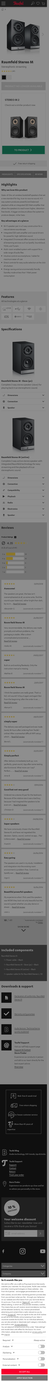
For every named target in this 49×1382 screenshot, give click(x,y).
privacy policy (37, 1332)
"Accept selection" (21, 1324)
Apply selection (24, 1378)
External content (10, 1365)
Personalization (9, 1359)
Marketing (7, 1352)
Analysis (6, 1346)
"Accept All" (11, 1314)
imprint (7, 1334)
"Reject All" (26, 1302)
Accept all (24, 1371)
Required (6, 1340)
